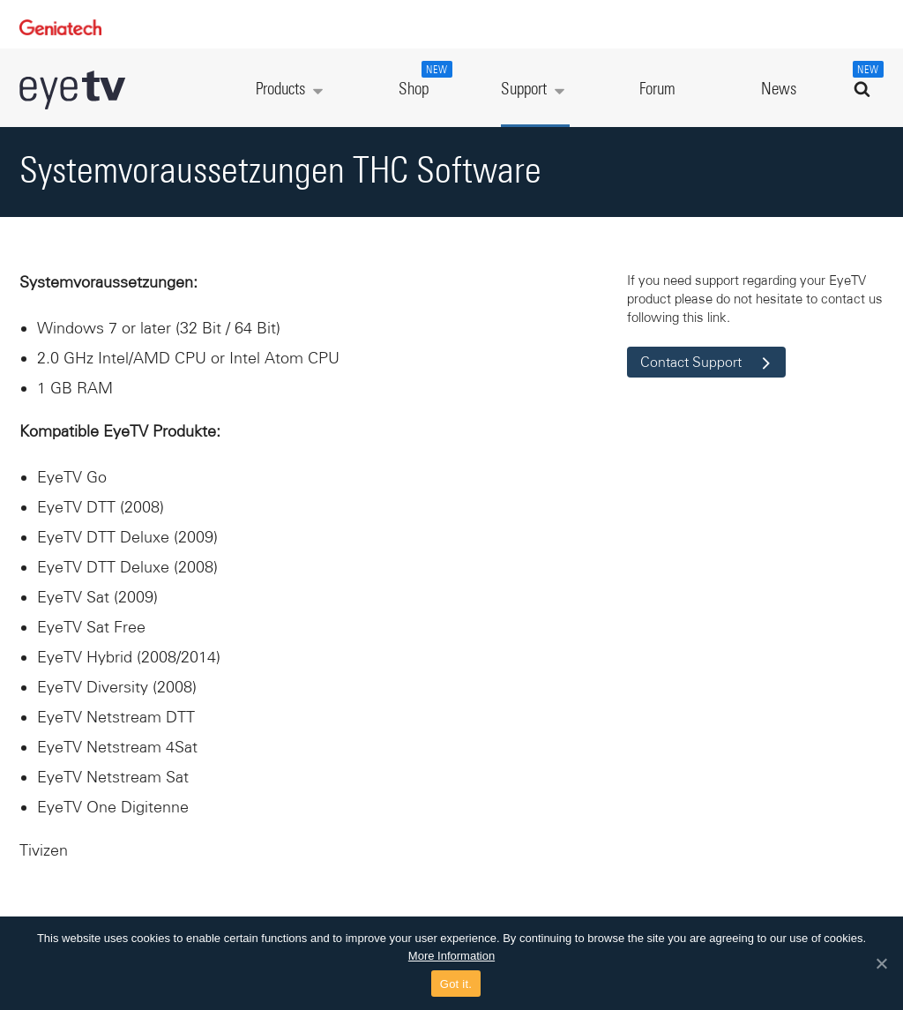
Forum (657, 89)
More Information (451, 955)
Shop (423, 79)
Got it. (456, 984)
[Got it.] (881, 963)
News (778, 89)
